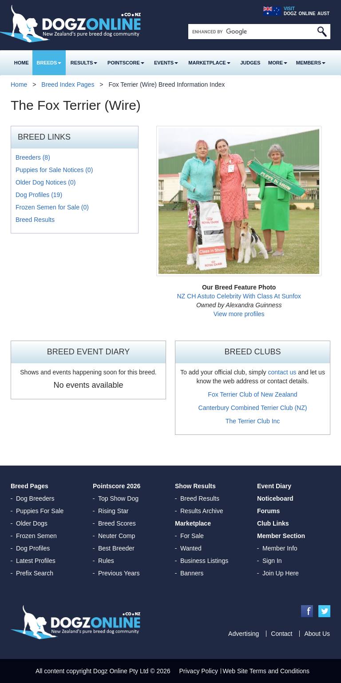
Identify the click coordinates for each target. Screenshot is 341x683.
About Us (317, 633)
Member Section (281, 535)
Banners (191, 573)
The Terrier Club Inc (253, 421)
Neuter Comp (116, 535)
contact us (282, 372)
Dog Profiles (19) (39, 194)
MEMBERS (310, 62)
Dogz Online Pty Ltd (121, 671)
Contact (281, 633)
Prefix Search (34, 573)
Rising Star (113, 510)
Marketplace (209, 62)
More (277, 62)
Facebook (307, 611)
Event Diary (274, 486)
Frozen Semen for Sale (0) (52, 207)
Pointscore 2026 (116, 486)
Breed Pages (29, 486)
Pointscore (125, 62)
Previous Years (118, 573)
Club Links (273, 523)
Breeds (49, 62)
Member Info (279, 548)
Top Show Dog (118, 498)
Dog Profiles (33, 548)
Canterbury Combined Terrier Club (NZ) (252, 407)
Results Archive (201, 510)
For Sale (192, 535)
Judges (250, 62)
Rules (106, 560)
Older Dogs (32, 523)
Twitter (324, 611)
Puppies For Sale (39, 510)
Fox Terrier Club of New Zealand (252, 394)
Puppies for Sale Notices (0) (54, 169)
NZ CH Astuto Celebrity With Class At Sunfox (239, 296)
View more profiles (239, 313)
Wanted (191, 548)
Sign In (272, 560)
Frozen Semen (36, 535)
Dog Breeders (35, 498)
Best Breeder (116, 548)
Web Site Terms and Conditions (266, 671)
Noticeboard (275, 498)
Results (84, 62)
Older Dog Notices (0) (45, 182)
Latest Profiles (36, 560)
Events (166, 62)
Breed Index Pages (67, 84)
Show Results (195, 486)
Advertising (243, 633)
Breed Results (35, 219)
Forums (268, 510)
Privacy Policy (198, 671)
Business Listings (204, 560)
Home (21, 62)
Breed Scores (117, 523)
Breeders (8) (33, 157)
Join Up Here (280, 573)
